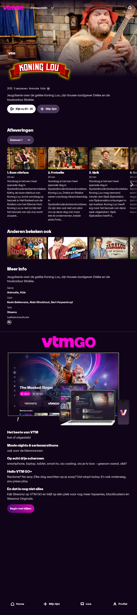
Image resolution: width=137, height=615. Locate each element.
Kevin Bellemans (17, 302)
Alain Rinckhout (40, 302)
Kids (23, 292)
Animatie (13, 292)
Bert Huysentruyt (62, 302)
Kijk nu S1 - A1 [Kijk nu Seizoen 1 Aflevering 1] (21, 109)
